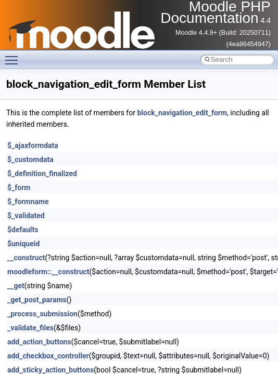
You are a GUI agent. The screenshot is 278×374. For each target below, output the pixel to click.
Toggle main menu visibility (14, 55)
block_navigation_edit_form (182, 113)
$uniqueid (23, 243)
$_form (18, 187)
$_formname (27, 201)
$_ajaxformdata (32, 145)
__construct (26, 257)
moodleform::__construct (48, 272)
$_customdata (30, 159)
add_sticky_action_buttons (50, 370)
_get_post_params (37, 300)
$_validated (26, 215)
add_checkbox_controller (48, 356)
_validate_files (30, 328)
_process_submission (42, 314)
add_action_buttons (39, 342)
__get (15, 286)
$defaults (22, 229)
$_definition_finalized (42, 173)
